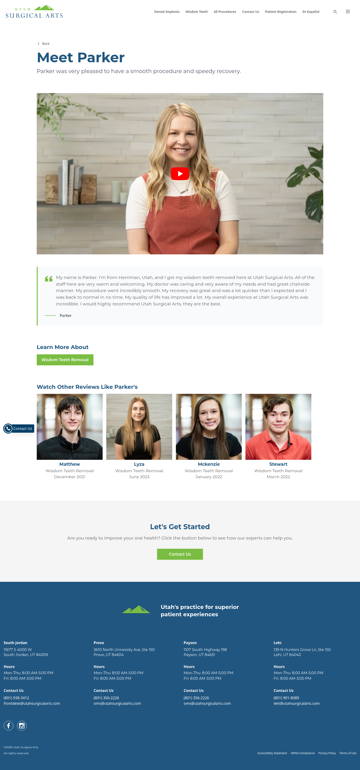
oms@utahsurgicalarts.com (117, 703)
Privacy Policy (327, 753)
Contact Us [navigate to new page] (250, 11)
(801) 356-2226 (106, 697)
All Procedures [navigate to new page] (225, 11)
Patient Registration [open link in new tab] (281, 11)
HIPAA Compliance (303, 753)
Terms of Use (348, 753)
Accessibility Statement (272, 753)
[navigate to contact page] (8, 428)
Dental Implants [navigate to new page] (167, 11)
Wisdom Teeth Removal (65, 359)
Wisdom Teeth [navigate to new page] (197, 11)
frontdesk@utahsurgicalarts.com (32, 703)
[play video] (180, 173)
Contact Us (180, 554)
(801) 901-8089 (286, 697)
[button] (347, 11)
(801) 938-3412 (16, 697)
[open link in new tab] (45, 652)
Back (43, 43)
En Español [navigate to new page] (310, 11)
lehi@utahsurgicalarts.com (297, 703)
